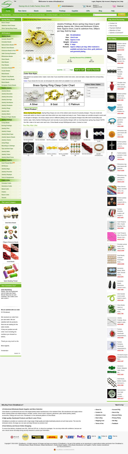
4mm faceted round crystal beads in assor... (122, 296)
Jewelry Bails (6, 151)
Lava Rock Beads (64, 15)
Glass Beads (5, 59)
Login (93, 1)
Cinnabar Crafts (6, 183)
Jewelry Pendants (7, 105)
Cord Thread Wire (8, 163)
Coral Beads (10, 261)
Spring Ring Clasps (35, 19)
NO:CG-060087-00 (75, 154)
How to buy (113, 25)
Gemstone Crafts (7, 186)
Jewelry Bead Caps (7, 134)
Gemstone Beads (8, 68)
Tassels (4, 197)
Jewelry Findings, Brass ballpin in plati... (121, 320)
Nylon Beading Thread (10, 281)
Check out (120, 6)
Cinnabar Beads (6, 42)
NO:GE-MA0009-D (28, 140)
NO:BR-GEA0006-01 (28, 154)
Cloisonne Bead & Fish (10, 50)
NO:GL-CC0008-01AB (98, 140)
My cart (88, 6)
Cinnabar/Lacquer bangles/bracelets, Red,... (122, 357)
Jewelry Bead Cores (8, 157)
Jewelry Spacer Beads (8, 137)
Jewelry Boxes (6, 91)
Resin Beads (5, 82)
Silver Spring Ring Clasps (9, 28)
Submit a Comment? (116, 33)
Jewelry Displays (7, 174)
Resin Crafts (5, 195)
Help (121, 1)
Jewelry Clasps (6, 131)
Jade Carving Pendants (9, 53)
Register (98, 1)
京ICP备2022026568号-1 (64, 446)
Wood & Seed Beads (8, 47)
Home (25, 19)
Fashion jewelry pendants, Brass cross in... (122, 144)
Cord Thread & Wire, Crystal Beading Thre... (121, 224)
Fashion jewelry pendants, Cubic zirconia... (122, 155)
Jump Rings (5, 143)
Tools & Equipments (8, 177)
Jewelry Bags (6, 169)
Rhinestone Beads (7, 56)
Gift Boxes (5, 166)
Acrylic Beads (6, 71)
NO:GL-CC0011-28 (52, 154)
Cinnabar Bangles (52, 15)
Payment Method (115, 28)
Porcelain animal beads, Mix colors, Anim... (122, 246)
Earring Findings (7, 125)
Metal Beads (5, 73)
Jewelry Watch (6, 114)
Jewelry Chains (6, 140)
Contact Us (113, 23)
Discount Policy (117, 415)
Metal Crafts (5, 189)
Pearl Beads (5, 65)
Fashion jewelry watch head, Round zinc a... (121, 96)
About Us (98, 409)
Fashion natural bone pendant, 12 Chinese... (121, 46)
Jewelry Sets (5, 111)
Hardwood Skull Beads (20, 15)
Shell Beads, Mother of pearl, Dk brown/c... (121, 381)
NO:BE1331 (87, 140)
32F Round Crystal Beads (37, 15)
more (16, 353)
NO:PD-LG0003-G (52, 140)
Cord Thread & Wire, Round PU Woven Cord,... (122, 235)
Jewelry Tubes (6, 154)
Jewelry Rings (6, 108)
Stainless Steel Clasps (8, 25)
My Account (106, 1)
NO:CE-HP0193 (63, 140)
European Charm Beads (9, 85)
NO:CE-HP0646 (40, 154)
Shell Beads (5, 62)
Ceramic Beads (7, 39)
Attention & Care (114, 30)
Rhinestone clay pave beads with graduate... (122, 166)
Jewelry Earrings (7, 99)
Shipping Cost (115, 1)
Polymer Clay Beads (8, 76)
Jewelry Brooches (7, 96)
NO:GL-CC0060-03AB (63, 154)
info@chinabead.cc (67, 6)
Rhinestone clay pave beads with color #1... (122, 133)
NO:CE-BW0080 (40, 140)
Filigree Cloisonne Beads (10, 242)
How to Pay (115, 412)
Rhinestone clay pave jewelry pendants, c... (121, 177)
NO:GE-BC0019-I (87, 154)
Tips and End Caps (7, 148)
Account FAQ (116, 409)
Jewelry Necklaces (7, 102)
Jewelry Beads (6, 36)
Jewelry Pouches (7, 171)
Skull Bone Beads (10, 222)
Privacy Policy (116, 418)
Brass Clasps (6, 22)
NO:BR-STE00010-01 (99, 154)
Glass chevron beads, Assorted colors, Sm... (122, 189)
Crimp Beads (5, 122)
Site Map (114, 420)
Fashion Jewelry (7, 88)
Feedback (115, 423)
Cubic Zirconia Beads (8, 79)
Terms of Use (100, 423)
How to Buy (99, 418)
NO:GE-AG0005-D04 (75, 140)
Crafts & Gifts (6, 180)
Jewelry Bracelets (7, 94)
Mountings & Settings (8, 145)
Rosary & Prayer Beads (9, 117)
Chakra (4, 192)
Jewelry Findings (7, 120)
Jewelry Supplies (7, 160)
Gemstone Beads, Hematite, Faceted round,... (120, 72)
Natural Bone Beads (9, 45)
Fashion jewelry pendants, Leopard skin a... (122, 200)
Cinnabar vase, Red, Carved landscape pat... (121, 85)
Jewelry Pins (5, 128)
